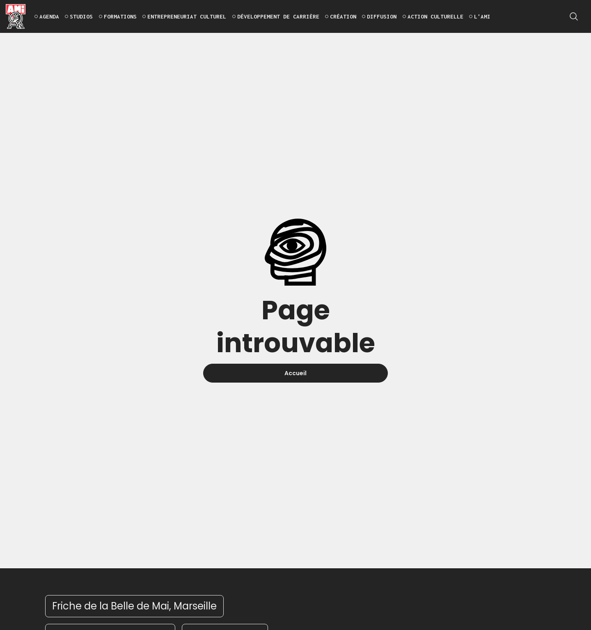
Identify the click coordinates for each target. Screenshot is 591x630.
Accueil (295, 373)
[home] (15, 16)
